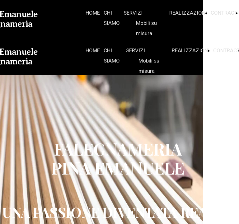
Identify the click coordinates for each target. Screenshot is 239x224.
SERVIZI (133, 13)
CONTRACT (224, 13)
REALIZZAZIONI (188, 13)
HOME (93, 13)
